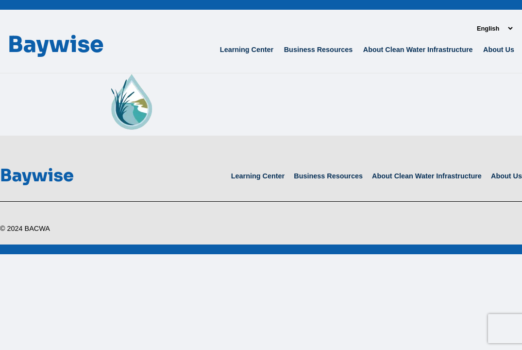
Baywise (56, 44)
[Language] (494, 28)
